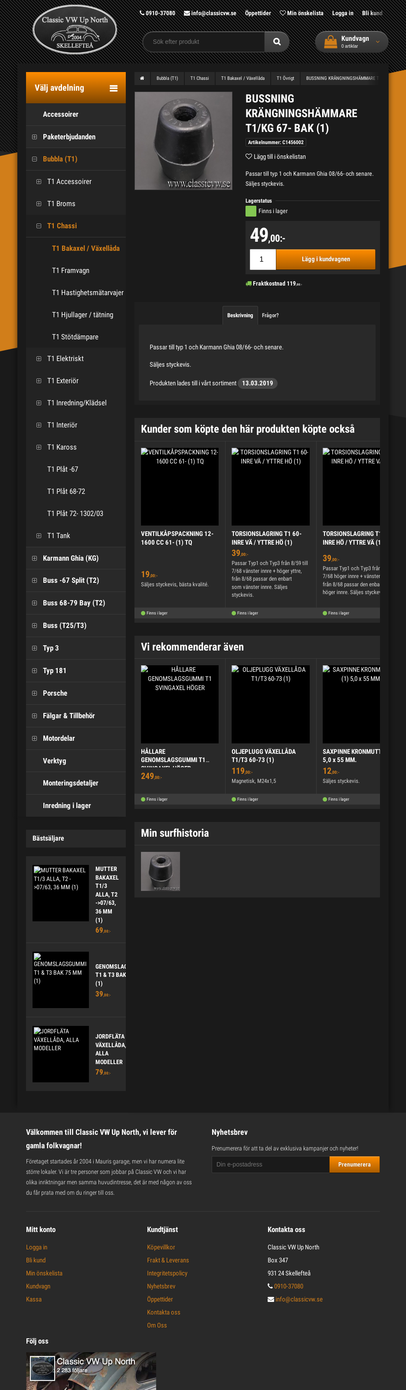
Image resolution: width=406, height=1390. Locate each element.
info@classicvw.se (210, 13)
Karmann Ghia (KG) (62, 558)
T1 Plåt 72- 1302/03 (66, 513)
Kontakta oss (163, 1312)
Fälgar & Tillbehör (60, 716)
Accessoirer (52, 114)
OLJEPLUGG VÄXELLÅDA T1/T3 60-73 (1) (264, 756)
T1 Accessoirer (61, 181)
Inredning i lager (58, 805)
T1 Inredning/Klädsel (68, 403)
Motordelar (50, 738)
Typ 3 (42, 648)
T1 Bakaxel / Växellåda (86, 248)
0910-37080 (157, 13)
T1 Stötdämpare (75, 336)
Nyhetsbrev (161, 1286)
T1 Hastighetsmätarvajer (88, 292)
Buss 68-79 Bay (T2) (65, 603)
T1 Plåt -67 (54, 469)
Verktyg (46, 761)
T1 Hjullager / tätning (82, 314)
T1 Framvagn (70, 270)
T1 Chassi (53, 226)
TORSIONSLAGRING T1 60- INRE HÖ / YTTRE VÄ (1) (358, 538)
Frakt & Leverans (168, 1260)
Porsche (46, 693)
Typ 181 (46, 670)
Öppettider (258, 13)
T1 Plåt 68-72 (57, 491)
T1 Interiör (53, 425)
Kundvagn (38, 1286)
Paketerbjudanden (60, 137)
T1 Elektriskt (57, 358)
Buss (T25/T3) (56, 625)
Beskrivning (240, 315)
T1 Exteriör (54, 381)
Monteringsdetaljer (62, 783)
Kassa (34, 1299)
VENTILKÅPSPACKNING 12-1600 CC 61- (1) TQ (177, 538)
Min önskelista (302, 13)
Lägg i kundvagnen (326, 259)
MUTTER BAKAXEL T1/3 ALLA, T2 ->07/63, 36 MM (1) (107, 894)
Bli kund (372, 13)
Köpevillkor (161, 1247)
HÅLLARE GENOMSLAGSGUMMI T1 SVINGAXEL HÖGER (173, 760)
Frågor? (270, 315)
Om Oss (157, 1325)
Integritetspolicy (167, 1273)
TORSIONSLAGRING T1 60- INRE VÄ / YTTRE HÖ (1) (266, 538)
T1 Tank (50, 535)
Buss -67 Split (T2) (62, 580)
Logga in (343, 13)
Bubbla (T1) (52, 159)
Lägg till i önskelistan (280, 157)
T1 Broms (52, 203)
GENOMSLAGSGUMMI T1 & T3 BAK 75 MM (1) (122, 975)
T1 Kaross (53, 447)
